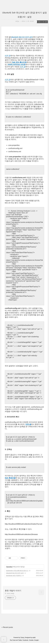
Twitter (20, 640)
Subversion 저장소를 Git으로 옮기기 (17, 570)
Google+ (36, 640)
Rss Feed (12, 640)
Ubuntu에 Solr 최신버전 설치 (22, 37)
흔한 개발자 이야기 (13, 591)
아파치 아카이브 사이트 (16, 64)
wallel (34, 637)
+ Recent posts (7, 627)
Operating (9, 567)
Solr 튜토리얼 (10, 478)
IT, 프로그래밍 (9, 593)
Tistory (22, 637)
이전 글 (7, 55)
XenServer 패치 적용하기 (14, 575)
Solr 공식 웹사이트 (19, 62)
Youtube (31, 640)
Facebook (25, 640)
